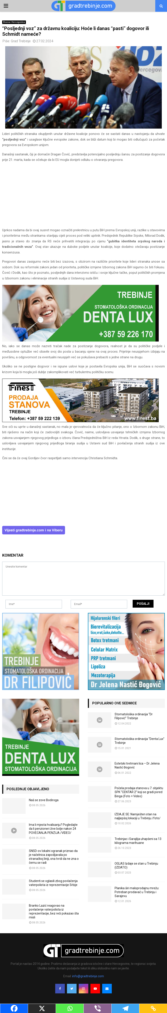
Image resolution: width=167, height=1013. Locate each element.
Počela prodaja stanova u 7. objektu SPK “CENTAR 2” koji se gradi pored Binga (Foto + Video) (139, 792)
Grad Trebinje (21, 41)
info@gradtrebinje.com (88, 976)
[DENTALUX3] (80, 340)
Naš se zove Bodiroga (43, 800)
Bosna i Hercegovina (14, 22)
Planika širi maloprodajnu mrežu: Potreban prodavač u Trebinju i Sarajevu (137, 892)
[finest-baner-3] (80, 421)
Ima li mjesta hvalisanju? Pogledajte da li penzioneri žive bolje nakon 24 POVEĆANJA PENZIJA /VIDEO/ (53, 828)
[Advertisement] (83, 197)
